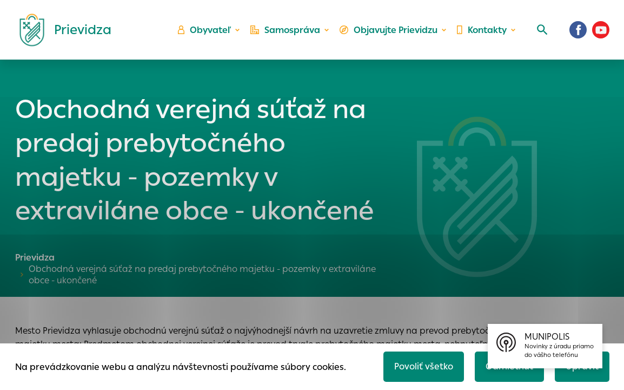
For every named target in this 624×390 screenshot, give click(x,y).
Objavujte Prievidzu (388, 30)
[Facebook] (578, 29)
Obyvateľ (204, 30)
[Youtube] (600, 29)
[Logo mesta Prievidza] (61, 29)
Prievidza (35, 257)
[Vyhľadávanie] (542, 29)
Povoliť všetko (423, 366)
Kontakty (482, 30)
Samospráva (285, 30)
